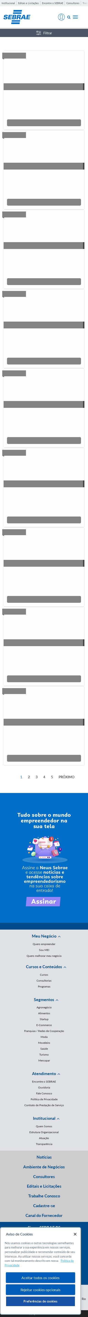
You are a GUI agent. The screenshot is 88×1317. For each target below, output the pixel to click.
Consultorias (44, 980)
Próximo (66, 777)
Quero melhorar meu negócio (44, 956)
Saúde (44, 1048)
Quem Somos (44, 1126)
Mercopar (44, 1060)
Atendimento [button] (44, 1073)
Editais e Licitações (28, 3)
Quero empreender (44, 944)
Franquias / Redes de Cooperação (44, 1031)
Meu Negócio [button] (44, 935)
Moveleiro (44, 1042)
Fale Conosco (44, 1093)
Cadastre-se (44, 1205)
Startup (44, 1019)
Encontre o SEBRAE (52, 3)
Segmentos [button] (44, 999)
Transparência (44, 1144)
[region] (40, 1271)
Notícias (44, 1157)
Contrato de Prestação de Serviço (44, 1105)
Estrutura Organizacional (44, 1132)
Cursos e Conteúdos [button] (44, 966)
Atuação (44, 1138)
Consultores (72, 3)
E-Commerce (44, 1025)
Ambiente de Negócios (44, 1166)
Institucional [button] (44, 1118)
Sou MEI (44, 950)
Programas (44, 986)
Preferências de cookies (40, 1301)
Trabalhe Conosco (44, 1195)
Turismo (44, 1054)
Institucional (8, 3)
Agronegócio (44, 1007)
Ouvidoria (44, 1087)
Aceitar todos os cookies (40, 1277)
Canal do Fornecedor (44, 1215)
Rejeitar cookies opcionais (40, 1289)
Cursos (44, 974)
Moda (44, 1037)
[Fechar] (75, 1234)
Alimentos (44, 1013)
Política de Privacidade (44, 1099)
